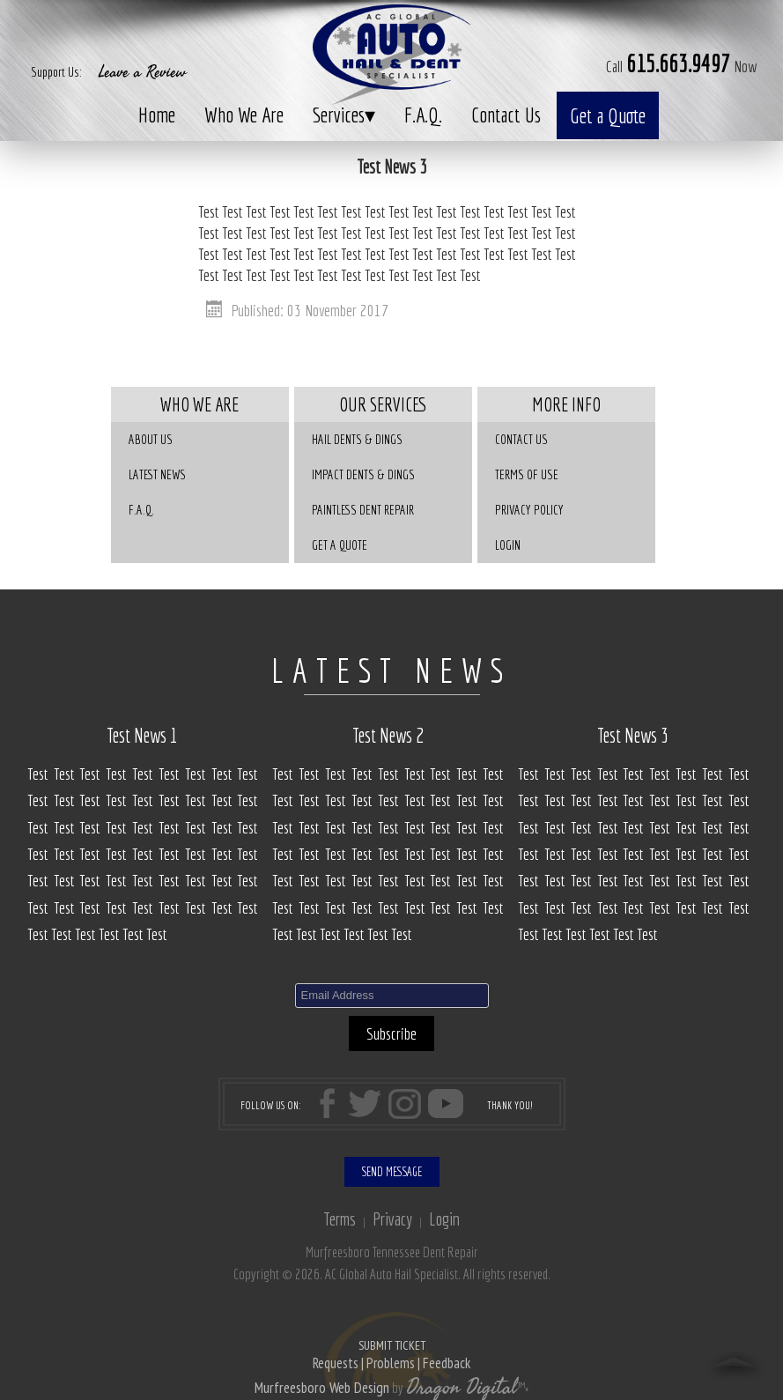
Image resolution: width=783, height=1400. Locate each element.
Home (156, 114)
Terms (339, 1218)
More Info (566, 404)
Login (508, 544)
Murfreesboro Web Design (322, 1387)
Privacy (392, 1218)
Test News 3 (633, 735)
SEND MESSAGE (392, 1172)
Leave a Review (142, 72)
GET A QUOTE (339, 544)
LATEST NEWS (391, 670)
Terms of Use (526, 474)
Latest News (157, 474)
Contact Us (506, 114)
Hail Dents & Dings (357, 439)
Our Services (383, 404)
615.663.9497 (678, 63)
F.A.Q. (423, 114)
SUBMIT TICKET (391, 1355)
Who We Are (244, 114)
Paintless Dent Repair (363, 509)
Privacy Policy (529, 509)
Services (344, 114)
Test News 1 (142, 735)
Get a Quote (608, 115)
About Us (151, 439)
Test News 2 (388, 735)
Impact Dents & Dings (363, 474)
